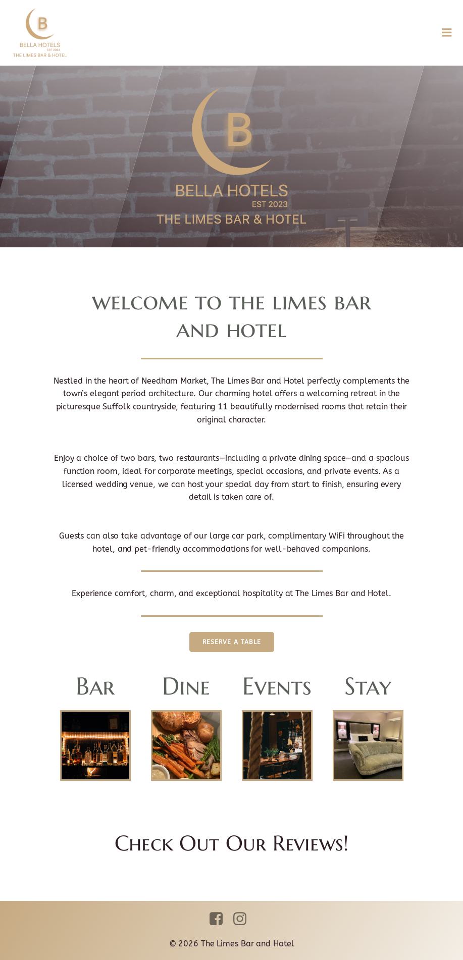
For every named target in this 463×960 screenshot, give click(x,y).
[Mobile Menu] (446, 32)
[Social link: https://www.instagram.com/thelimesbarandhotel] (243, 919)
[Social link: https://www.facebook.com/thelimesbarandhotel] (220, 919)
